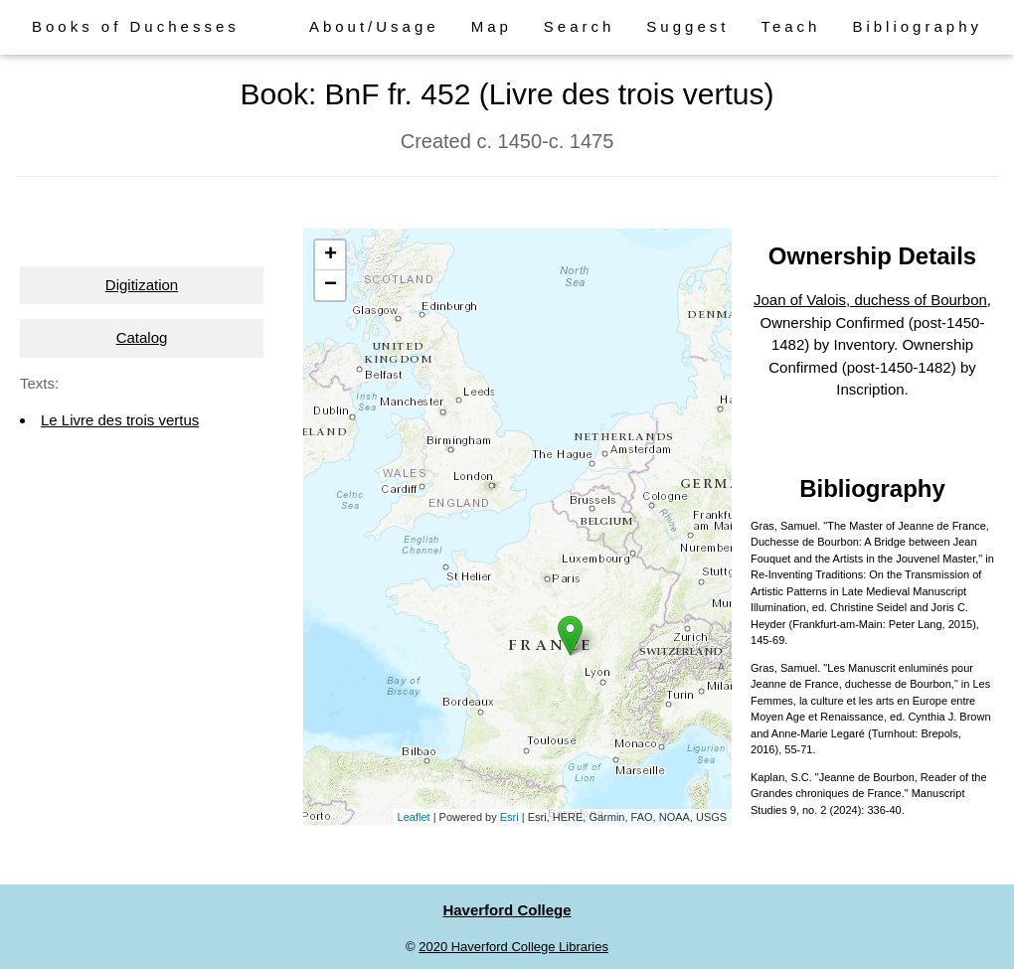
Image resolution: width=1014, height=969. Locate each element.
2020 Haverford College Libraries (513, 946)
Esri (509, 817)
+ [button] (330, 255)
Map (491, 26)
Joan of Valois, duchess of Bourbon (870, 299)
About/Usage (374, 26)
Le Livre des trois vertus (120, 419)
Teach (790, 26)
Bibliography (917, 26)
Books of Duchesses (136, 26)
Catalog (142, 337)
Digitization (141, 284)
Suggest (687, 26)
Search (579, 26)
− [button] (330, 285)
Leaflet (414, 817)
